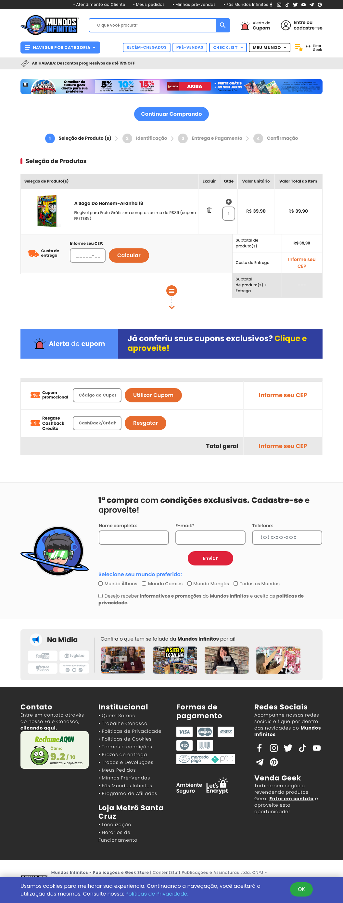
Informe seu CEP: (86, 243)
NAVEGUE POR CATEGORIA (60, 47)
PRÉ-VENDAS (189, 47)
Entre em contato (291, 798)
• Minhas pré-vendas (194, 4)
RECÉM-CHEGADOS (147, 47)
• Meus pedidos (149, 4)
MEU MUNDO (269, 47)
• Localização (114, 824)
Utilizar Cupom (153, 395)
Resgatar (145, 423)
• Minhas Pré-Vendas (124, 778)
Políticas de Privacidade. (156, 893)
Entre (299, 22)
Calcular (129, 255)
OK (301, 889)
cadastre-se (308, 28)
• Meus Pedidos (117, 770)
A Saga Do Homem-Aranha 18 (108, 203)
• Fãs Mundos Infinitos (245, 4)
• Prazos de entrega (122, 754)
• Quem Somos (116, 715)
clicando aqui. (38, 728)
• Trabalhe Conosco (122, 723)
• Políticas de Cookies (125, 739)
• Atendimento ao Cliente (99, 4)
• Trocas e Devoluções (125, 762)
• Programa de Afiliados (127, 793)
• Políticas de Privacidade (129, 731)
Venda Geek (277, 778)
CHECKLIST (228, 47)
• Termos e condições (125, 746)
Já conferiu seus (217, 343)
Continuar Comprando (171, 114)
